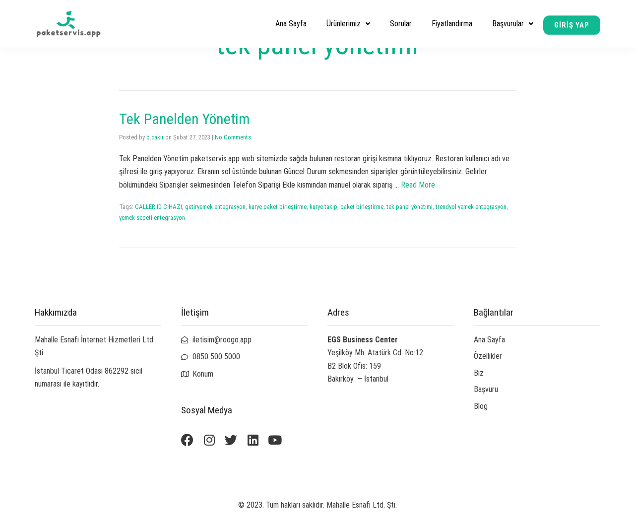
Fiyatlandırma (452, 23)
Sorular (401, 23)
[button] (571, 26)
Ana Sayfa (291, 23)
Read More (418, 185)
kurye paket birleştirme (278, 206)
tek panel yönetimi (409, 206)
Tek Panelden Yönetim (184, 119)
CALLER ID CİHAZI (158, 206)
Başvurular (512, 23)
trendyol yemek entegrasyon (471, 206)
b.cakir (155, 137)
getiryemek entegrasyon (215, 206)
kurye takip (323, 206)
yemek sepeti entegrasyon (152, 217)
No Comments (233, 137)
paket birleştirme (361, 206)
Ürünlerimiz (348, 23)
